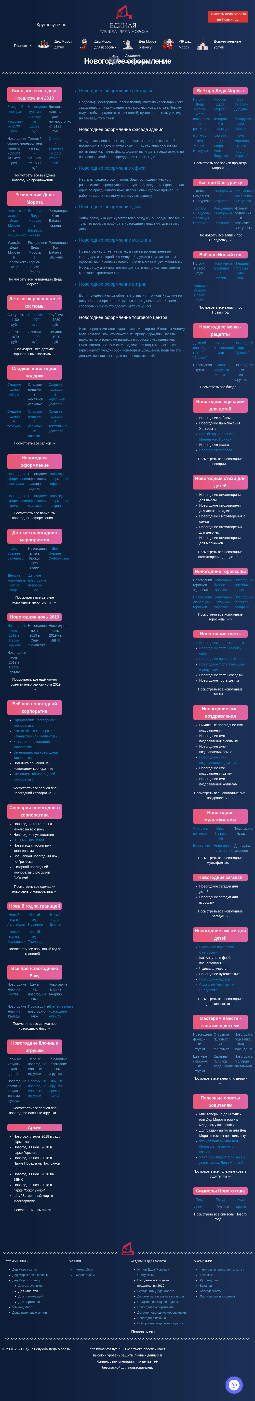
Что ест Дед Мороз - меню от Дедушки (221, 146)
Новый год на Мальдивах (16, 937)
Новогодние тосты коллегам (221, 643)
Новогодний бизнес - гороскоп (223, 585)
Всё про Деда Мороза (220, 90)
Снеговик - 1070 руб (35, 320)
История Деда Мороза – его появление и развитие (201, 114)
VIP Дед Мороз (23, 1307)
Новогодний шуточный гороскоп (223, 602)
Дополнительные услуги (29, 1312)
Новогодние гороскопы (220, 571)
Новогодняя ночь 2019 (34, 617)
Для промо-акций (30, 1296)
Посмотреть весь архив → (34, 1210)
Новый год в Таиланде (35, 937)
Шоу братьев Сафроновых (59, 553)
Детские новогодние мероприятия (161, 1312)
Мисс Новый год (220, 833)
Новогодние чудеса (214, 979)
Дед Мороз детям (24, 1269)
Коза (241, 1200)
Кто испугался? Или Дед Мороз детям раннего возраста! (218, 1146)
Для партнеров (29, 1302)
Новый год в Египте (55, 919)
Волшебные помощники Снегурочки (243, 196)
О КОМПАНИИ (203, 1261)
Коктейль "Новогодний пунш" (224, 348)
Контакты (206, 1275)
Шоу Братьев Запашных (15, 553)
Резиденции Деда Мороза (155, 1291)
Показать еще (144, 1332)
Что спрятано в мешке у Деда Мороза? (241, 146)
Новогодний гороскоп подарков (243, 602)
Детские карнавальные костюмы (160, 1296)
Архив (34, 1127)
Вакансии (207, 1285)
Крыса (241, 1207)
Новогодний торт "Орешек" (243, 348)
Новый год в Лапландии (16, 919)
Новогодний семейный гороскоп (243, 585)
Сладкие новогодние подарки (158, 1302)
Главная (23, 45)
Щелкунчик (202, 846)
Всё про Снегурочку (220, 182)
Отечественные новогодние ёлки (61, 1011)
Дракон (199, 1207)
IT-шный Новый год (28, 840)
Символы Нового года (220, 1191)
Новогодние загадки (220, 877)
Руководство (209, 1280)
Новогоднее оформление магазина (115, 240)
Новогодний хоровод (215, 450)
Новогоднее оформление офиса (112, 168)
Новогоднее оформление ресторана (116, 90)
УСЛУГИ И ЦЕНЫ (17, 1261)
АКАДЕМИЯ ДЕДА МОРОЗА (149, 1261)
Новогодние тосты (220, 633)
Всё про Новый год (220, 254)
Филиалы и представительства (222, 1269)
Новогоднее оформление (155, 1307)
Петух (220, 1200)
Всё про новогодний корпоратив (160, 1323)
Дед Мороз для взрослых (30, 1275)
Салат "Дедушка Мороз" (221, 370)
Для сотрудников (30, 1285)
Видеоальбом (85, 1275)
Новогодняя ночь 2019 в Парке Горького (16, 635)
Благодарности (210, 1291)
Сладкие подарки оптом (14, 389)
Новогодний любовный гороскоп (202, 602)
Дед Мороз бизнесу (26, 1280)
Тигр (199, 1200)
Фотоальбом (84, 1269)
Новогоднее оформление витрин (112, 284)
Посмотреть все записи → (34, 443)
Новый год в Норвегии (35, 919)
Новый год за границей (34, 906)
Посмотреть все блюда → (220, 387)
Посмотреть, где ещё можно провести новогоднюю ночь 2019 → (35, 684)
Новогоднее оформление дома (111, 206)
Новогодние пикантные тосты (222, 659)
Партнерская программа (217, 1296)
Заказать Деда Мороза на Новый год (228, 16)
